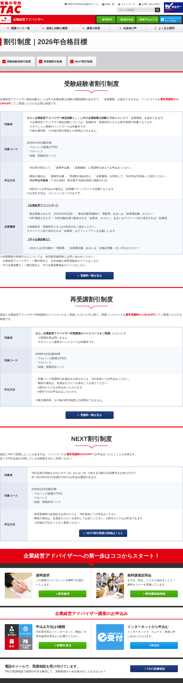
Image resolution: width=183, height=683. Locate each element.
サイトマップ (128, 4)
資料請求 (107, 19)
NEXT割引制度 (83, 61)
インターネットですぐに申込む (172, 19)
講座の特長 (93, 28)
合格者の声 (129, 28)
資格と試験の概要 (57, 28)
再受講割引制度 (52, 61)
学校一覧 (109, 4)
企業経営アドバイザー (28, 19)
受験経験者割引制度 (19, 61)
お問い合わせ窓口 (151, 4)
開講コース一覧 (20, 28)
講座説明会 (126, 19)
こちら (95, 260)
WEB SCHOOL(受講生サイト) (83, 4)
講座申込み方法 (149, 19)
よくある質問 (166, 28)
